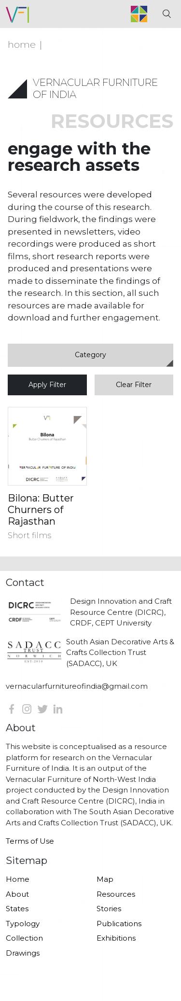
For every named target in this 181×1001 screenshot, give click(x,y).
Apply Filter (47, 384)
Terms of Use (30, 841)
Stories (109, 908)
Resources (116, 894)
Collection (24, 938)
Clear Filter (134, 384)
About (17, 894)
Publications (119, 923)
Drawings (23, 953)
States (17, 908)
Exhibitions (116, 938)
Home (22, 44)
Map (105, 879)
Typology (23, 923)
